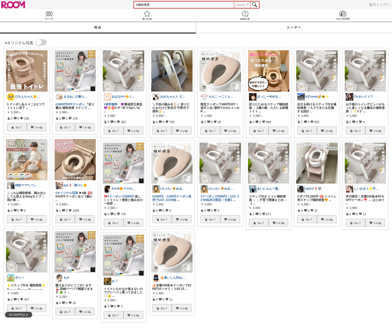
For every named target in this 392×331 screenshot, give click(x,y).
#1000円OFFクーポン (70, 104)
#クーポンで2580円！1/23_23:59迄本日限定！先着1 (219, 198)
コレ (18, 127)
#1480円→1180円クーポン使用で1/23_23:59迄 (171, 198)
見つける (147, 15)
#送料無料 (111, 104)
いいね (38, 127)
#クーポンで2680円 (121, 196)
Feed (49, 15)
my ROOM (343, 15)
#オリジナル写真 (67, 193)
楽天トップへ (379, 4)
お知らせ (245, 15)
